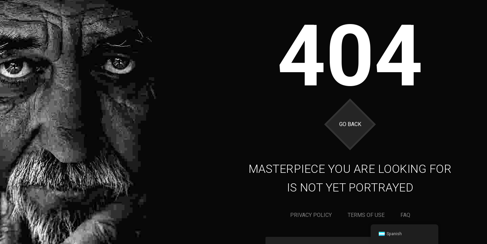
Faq (405, 215)
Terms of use (366, 215)
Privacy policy (311, 215)
